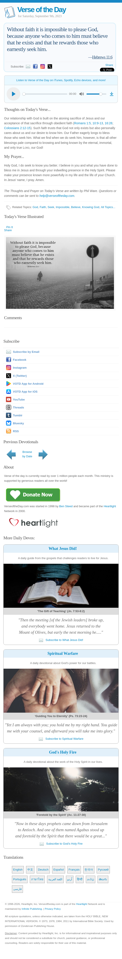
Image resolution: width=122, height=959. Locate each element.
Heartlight (110, 506)
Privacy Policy (53, 908)
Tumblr (18, 415)
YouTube (19, 399)
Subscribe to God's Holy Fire (61, 843)
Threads (18, 407)
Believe (76, 207)
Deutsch (43, 869)
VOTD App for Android (28, 383)
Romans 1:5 (82, 123)
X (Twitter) (20, 375)
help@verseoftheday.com (56, 196)
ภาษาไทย (37, 879)
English (18, 869)
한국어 (88, 869)
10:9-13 (97, 123)
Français (74, 869)
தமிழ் (90, 879)
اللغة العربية (55, 879)
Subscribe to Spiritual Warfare (61, 738)
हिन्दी (79, 879)
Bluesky (18, 423)
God (35, 207)
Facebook (19, 359)
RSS (16, 431)
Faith (43, 207)
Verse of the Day (41, 9)
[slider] (45, 94)
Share (109, 65)
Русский (103, 869)
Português (19, 879)
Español (58, 869)
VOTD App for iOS (25, 391)
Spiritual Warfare (62, 653)
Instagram (20, 367)
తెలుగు (103, 879)
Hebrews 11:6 (102, 57)
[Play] (13, 94)
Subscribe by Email (21, 351)
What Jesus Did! (63, 548)
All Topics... (108, 207)
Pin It (9, 227)
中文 (30, 869)
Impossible (62, 207)
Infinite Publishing (32, 908)
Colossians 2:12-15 (17, 128)
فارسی (17, 889)
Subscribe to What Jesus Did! (61, 640)
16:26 (109, 123)
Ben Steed (66, 506)
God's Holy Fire (62, 752)
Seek (51, 207)
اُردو (69, 879)
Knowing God (90, 207)
